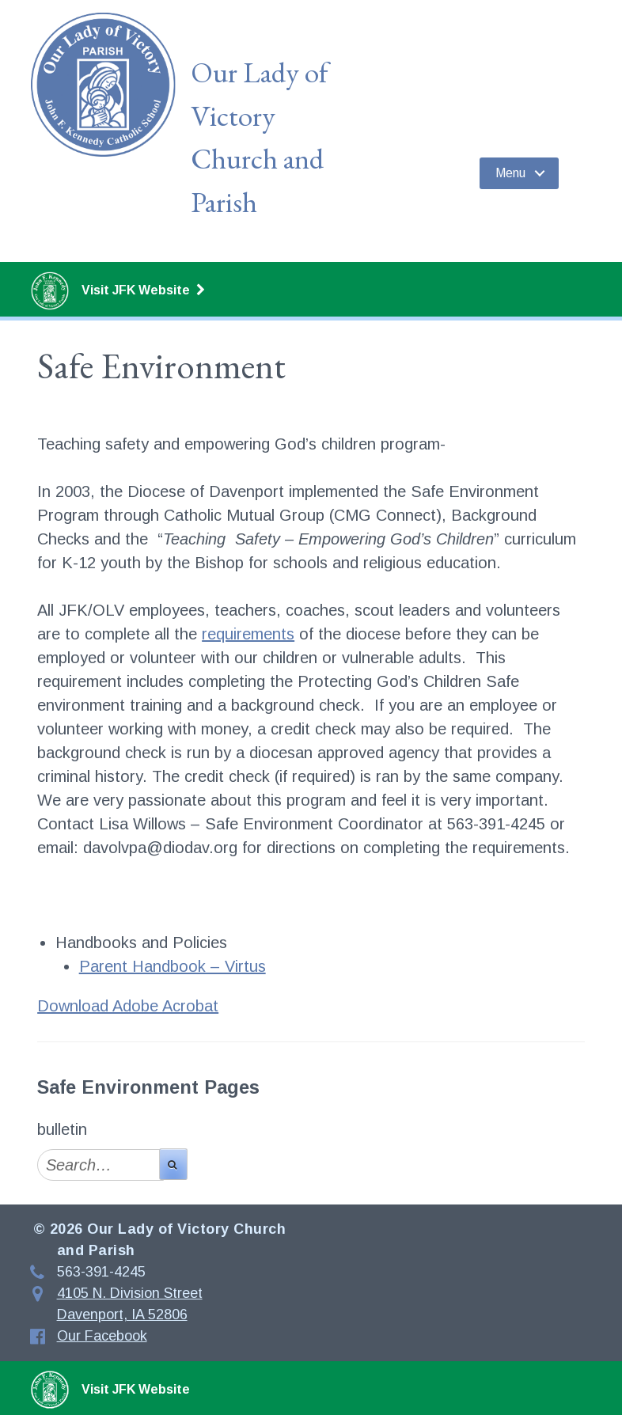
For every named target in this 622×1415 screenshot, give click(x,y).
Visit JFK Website (118, 290)
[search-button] (173, 1164)
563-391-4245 (101, 1272)
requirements (248, 634)
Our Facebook (102, 1336)
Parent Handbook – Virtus (172, 966)
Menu (510, 173)
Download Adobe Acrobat (127, 1006)
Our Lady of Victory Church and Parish (259, 137)
